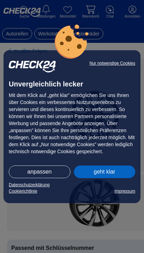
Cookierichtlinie (23, 191)
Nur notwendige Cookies (112, 63)
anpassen (39, 172)
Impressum (125, 191)
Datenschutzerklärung (29, 184)
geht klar (104, 172)
